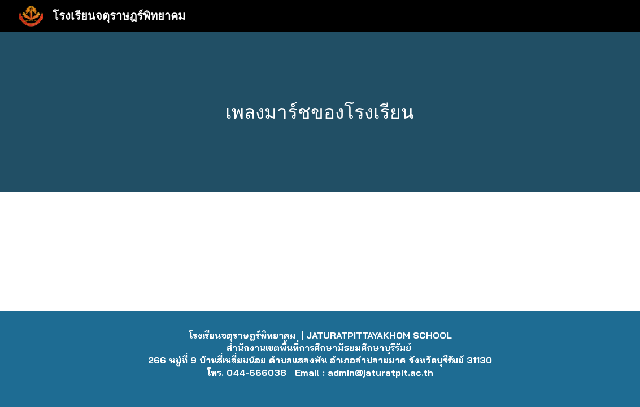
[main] (320, 112)
